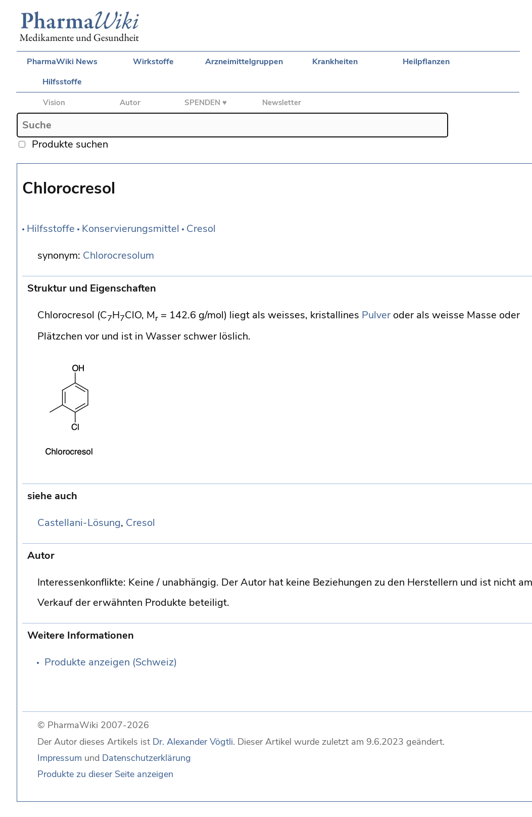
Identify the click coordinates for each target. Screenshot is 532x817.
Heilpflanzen (426, 61)
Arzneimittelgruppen (244, 61)
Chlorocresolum (118, 255)
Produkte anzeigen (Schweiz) (110, 662)
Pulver (376, 315)
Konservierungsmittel (130, 228)
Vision (54, 103)
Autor (130, 103)
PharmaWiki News (62, 61)
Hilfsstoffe (62, 81)
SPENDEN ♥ (205, 103)
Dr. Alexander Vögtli (193, 742)
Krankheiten (335, 61)
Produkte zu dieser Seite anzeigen (105, 774)
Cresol (201, 228)
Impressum (59, 758)
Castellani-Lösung (79, 523)
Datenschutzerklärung (146, 758)
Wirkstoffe (153, 61)
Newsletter (281, 103)
